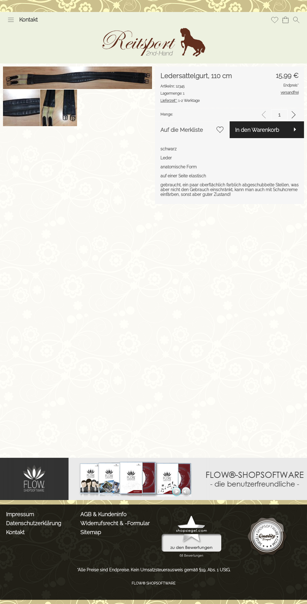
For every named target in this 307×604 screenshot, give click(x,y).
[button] (11, 20)
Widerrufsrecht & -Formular (115, 523)
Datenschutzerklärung (33, 523)
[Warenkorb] (285, 20)
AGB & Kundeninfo (103, 514)
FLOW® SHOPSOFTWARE (153, 583)
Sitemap (90, 532)
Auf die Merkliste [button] (181, 130)
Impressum (20, 514)
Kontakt (28, 19)
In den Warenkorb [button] (257, 130)
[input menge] (279, 114)
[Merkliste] (275, 20)
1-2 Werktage (180, 101)
